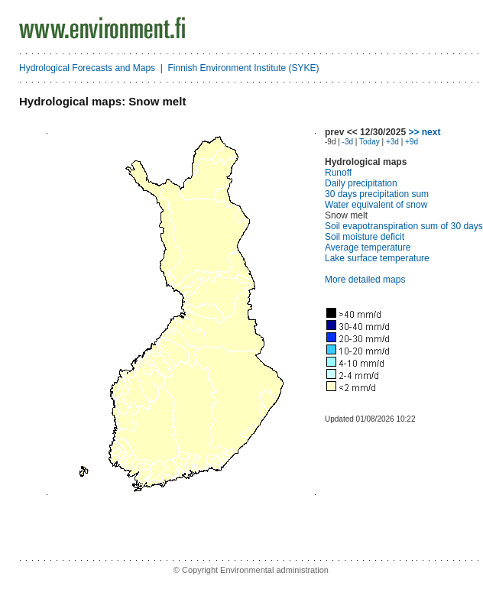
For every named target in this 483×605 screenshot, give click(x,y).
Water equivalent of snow (376, 204)
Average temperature (368, 247)
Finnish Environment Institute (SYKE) (243, 68)
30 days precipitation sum (377, 194)
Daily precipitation (361, 183)
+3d (392, 142)
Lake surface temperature (377, 258)
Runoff (338, 172)
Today (369, 142)
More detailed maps (365, 279)
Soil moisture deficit (364, 236)
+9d (411, 142)
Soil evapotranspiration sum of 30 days (404, 226)
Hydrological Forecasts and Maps (87, 68)
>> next (424, 132)
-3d (347, 142)
